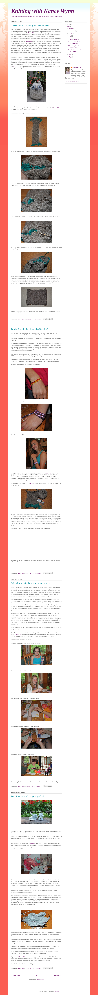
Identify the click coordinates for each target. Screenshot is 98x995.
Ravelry (15, 66)
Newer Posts (16, 975)
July (70, 36)
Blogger (57, 991)
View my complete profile (72, 81)
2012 (68, 26)
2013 (68, 24)
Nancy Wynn (77, 67)
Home (37, 975)
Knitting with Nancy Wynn (42, 11)
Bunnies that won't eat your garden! (27, 796)
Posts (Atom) (40, 979)
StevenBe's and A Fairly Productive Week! (30, 25)
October (71, 28)
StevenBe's (31, 33)
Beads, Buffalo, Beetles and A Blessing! (29, 329)
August (71, 33)
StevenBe (48, 473)
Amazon (32, 843)
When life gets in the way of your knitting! (31, 583)
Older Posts (57, 975)
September (72, 31)
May (70, 57)
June (70, 54)
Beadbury (18, 634)
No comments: (37, 319)
